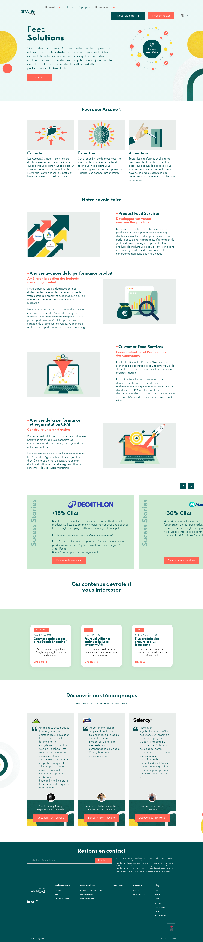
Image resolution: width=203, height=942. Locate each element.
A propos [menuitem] (137, 890)
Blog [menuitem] (157, 886)
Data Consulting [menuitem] (87, 886)
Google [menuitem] (158, 903)
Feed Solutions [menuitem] (86, 895)
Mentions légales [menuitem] (37, 939)
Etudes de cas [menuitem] (139, 895)
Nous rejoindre (125, 16)
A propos (84, 7)
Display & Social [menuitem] (62, 899)
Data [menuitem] (157, 899)
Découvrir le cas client (69, 561)
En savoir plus (39, 77)
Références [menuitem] (137, 886)
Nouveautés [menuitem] (160, 907)
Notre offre (51, 7)
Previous (183, 486)
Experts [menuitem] (158, 912)
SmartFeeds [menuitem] (118, 886)
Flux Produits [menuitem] (160, 916)
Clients (69, 7)
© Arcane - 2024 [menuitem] (168, 939)
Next (191, 486)
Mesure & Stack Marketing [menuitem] (91, 890)
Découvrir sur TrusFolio (50, 818)
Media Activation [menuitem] (62, 886)
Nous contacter (161, 16)
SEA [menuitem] (56, 895)
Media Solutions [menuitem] (87, 899)
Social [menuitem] (157, 895)
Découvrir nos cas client (181, 561)
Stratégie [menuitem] (59, 890)
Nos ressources (103, 7)
